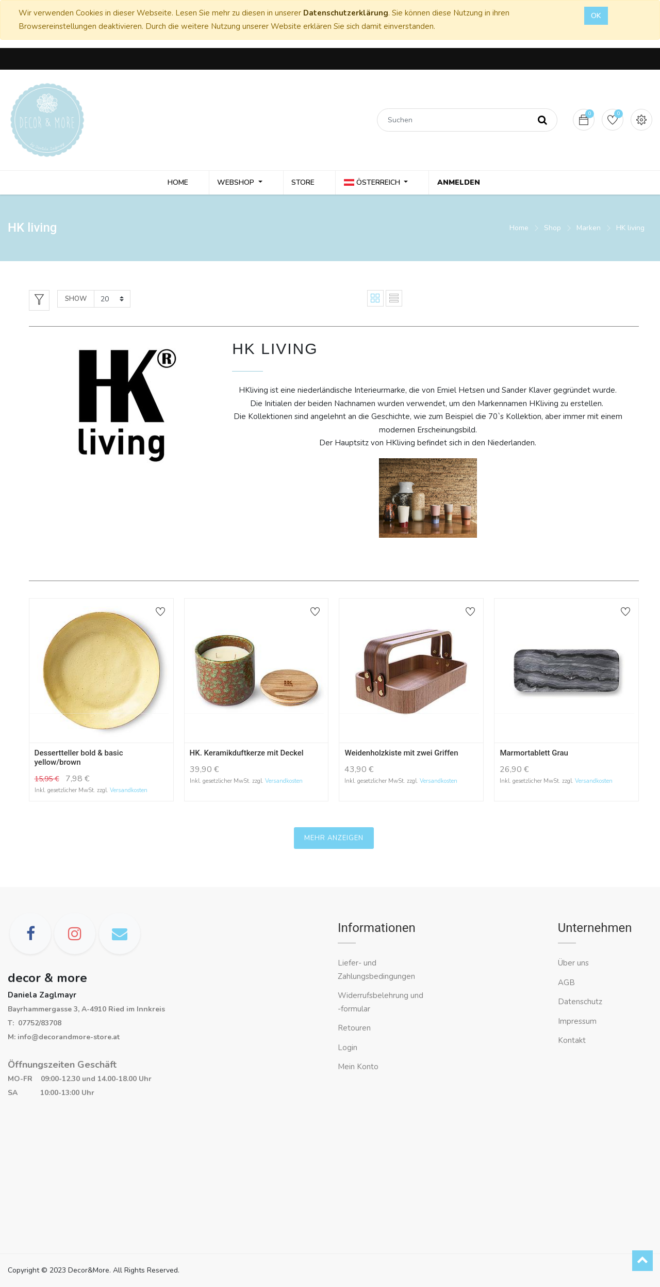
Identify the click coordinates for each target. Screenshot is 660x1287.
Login (347, 1047)
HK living (630, 229)
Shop (552, 229)
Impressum (578, 1021)
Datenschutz (580, 1001)
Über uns (573, 963)
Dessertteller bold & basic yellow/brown (79, 759)
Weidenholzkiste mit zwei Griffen (401, 754)
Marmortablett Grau (534, 754)
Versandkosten (128, 792)
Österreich (374, 183)
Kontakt (573, 1040)
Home (519, 229)
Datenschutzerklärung (345, 13)
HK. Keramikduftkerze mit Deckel (247, 754)
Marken (588, 229)
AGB (566, 982)
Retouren (354, 1028)
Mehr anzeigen (334, 839)
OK (596, 16)
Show (76, 300)
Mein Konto (358, 1066)
